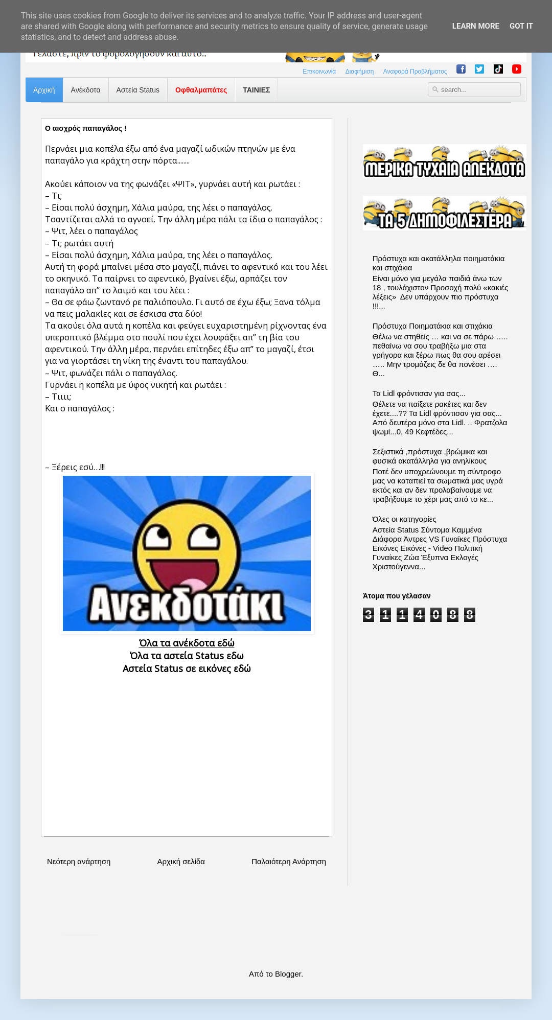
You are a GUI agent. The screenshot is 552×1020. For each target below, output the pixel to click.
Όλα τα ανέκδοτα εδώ (187, 643)
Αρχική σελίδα (181, 861)
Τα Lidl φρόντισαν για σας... (419, 393)
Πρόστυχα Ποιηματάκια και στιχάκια (433, 325)
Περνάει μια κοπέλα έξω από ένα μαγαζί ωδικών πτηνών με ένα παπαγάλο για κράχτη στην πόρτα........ (170, 154)
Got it (521, 26)
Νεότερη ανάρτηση (78, 861)
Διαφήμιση (360, 71)
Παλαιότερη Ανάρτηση (288, 861)
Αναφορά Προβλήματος (415, 71)
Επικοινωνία (319, 71)
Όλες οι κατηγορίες (404, 519)
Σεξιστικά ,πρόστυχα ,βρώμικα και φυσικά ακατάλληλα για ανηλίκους (430, 456)
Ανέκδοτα (86, 90)
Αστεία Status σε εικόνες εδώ (187, 668)
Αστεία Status (138, 90)
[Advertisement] (186, 746)
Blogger (288, 973)
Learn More (475, 26)
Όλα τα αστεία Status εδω (187, 656)
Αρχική (44, 90)
